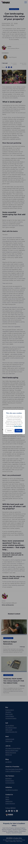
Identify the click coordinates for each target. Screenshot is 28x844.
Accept (18, 430)
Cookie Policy (18, 426)
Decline (9, 430)
